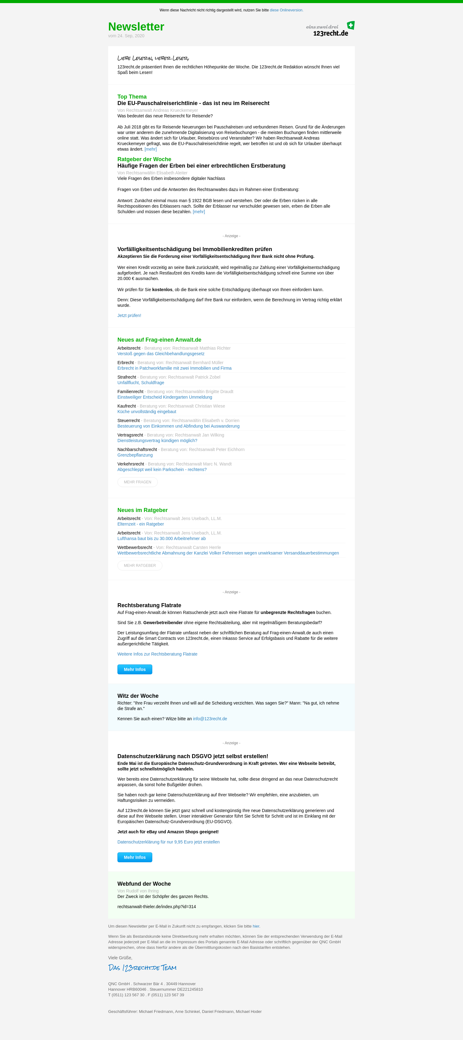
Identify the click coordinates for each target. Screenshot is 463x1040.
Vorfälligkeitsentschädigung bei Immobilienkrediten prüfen (194, 249)
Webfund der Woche (144, 884)
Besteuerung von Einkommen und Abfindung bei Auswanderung (178, 426)
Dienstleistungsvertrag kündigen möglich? (157, 440)
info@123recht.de (210, 718)
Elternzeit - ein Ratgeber (140, 524)
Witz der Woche (138, 696)
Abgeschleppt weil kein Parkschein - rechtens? (162, 469)
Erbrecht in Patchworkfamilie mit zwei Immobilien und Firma (174, 368)
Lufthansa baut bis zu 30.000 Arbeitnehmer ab (161, 538)
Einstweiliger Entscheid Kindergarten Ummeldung (164, 397)
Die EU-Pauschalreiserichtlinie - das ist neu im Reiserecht (193, 103)
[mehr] (151, 149)
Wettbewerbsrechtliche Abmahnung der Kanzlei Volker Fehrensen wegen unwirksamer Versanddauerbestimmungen (228, 552)
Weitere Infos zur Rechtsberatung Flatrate (157, 654)
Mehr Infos (135, 669)
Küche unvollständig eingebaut (146, 411)
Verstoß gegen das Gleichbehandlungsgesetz (161, 353)
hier (256, 926)
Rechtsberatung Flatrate (149, 605)
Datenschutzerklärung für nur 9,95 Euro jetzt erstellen (168, 841)
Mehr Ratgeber (140, 565)
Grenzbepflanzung (135, 455)
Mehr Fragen (137, 482)
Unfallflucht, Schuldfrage (140, 382)
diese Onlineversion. (287, 10)
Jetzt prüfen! (129, 315)
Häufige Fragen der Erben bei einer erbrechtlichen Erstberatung (201, 166)
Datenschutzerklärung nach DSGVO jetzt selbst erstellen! (192, 756)
